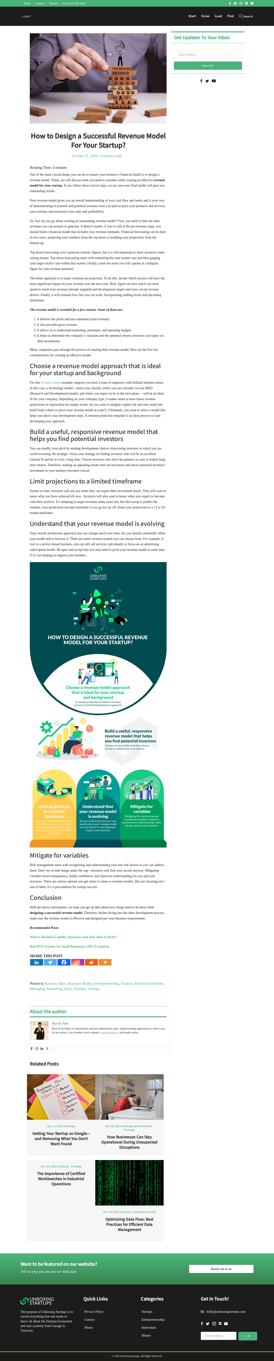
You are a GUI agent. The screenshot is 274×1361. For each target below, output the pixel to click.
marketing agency (109, 1032)
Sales (68, 989)
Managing (37, 989)
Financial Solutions (149, 983)
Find (230, 16)
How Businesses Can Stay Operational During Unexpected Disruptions (129, 1142)
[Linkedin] (36, 962)
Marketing (54, 989)
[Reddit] (91, 962)
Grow (205, 16)
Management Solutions (137, 1126)
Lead (218, 16)
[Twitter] (50, 962)
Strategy (93, 989)
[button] (245, 17)
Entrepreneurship (106, 983)
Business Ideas (55, 983)
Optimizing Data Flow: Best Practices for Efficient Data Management (129, 1224)
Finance (127, 983)
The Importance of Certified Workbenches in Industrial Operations (61, 1178)
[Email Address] (208, 55)
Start (192, 16)
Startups (80, 989)
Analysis (63, 1166)
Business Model (80, 983)
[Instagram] (77, 962)
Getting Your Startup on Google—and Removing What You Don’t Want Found (61, 1138)
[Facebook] (63, 962)
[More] (105, 962)
